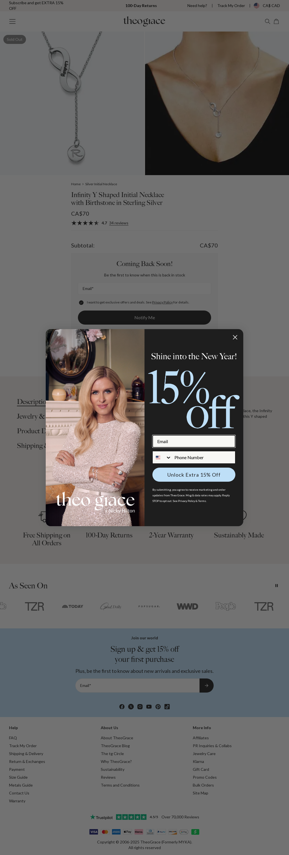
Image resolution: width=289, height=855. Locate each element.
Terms (202, 501)
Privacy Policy (186, 501)
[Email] (193, 441)
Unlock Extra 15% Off (194, 475)
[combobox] (162, 457)
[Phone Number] (203, 457)
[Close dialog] (235, 337)
